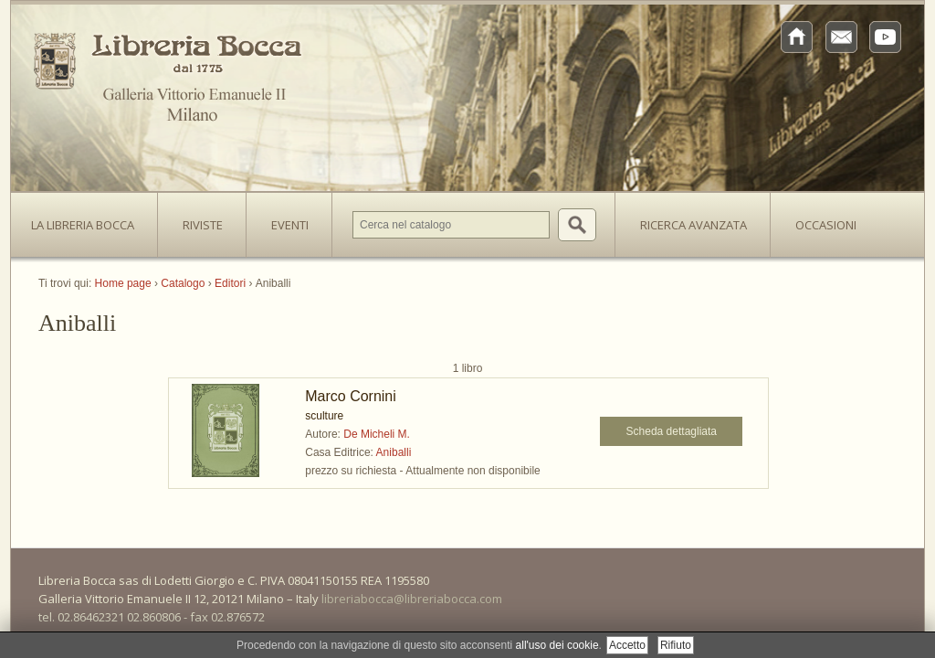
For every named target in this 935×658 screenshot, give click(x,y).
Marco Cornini (350, 396)
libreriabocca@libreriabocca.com (411, 598)
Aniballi (394, 452)
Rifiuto (675, 645)
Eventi (290, 225)
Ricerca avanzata (693, 225)
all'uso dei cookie (557, 645)
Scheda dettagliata (671, 431)
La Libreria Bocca (89, 219)
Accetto (627, 645)
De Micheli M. (376, 434)
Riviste (198, 219)
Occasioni (825, 225)
